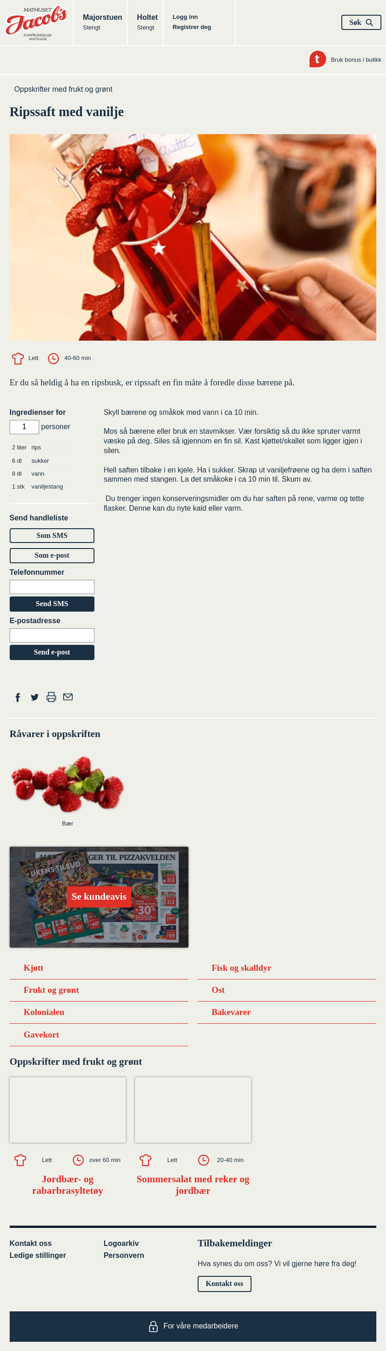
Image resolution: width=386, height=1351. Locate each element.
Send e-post (52, 652)
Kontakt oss (31, 1243)
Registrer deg (192, 27)
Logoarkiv (121, 1243)
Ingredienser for (38, 412)
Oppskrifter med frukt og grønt (63, 89)
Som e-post (52, 555)
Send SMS (51, 604)
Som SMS (51, 535)
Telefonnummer (37, 572)
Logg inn (185, 16)
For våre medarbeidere (193, 1326)
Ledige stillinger (38, 1255)
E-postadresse (35, 621)
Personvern (124, 1255)
